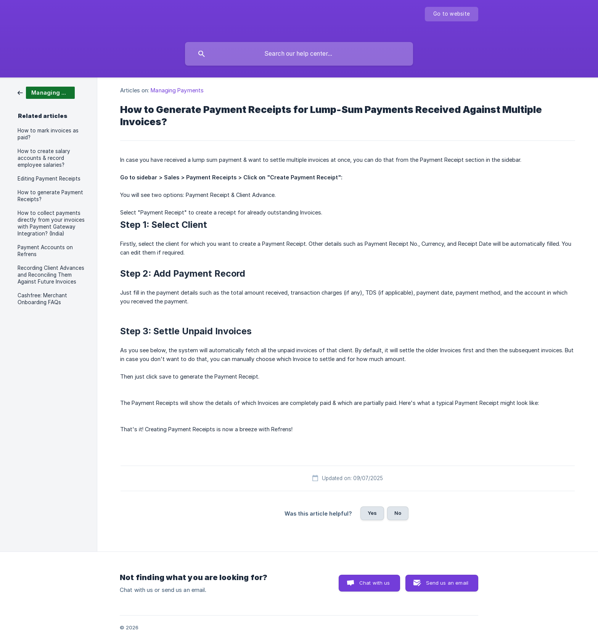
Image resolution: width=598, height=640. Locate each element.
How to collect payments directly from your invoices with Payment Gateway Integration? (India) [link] (51, 223)
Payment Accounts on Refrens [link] (45, 250)
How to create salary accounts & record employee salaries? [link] (44, 158)
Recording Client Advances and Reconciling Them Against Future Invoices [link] (51, 275)
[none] (451, 14)
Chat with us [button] (374, 583)
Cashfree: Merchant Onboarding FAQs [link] (42, 298)
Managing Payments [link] (177, 90)
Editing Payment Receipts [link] (49, 179)
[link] (46, 92)
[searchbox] (299, 54)
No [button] (397, 513)
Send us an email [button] (447, 583)
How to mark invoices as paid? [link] (48, 133)
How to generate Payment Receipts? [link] (50, 195)
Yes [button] (372, 513)
